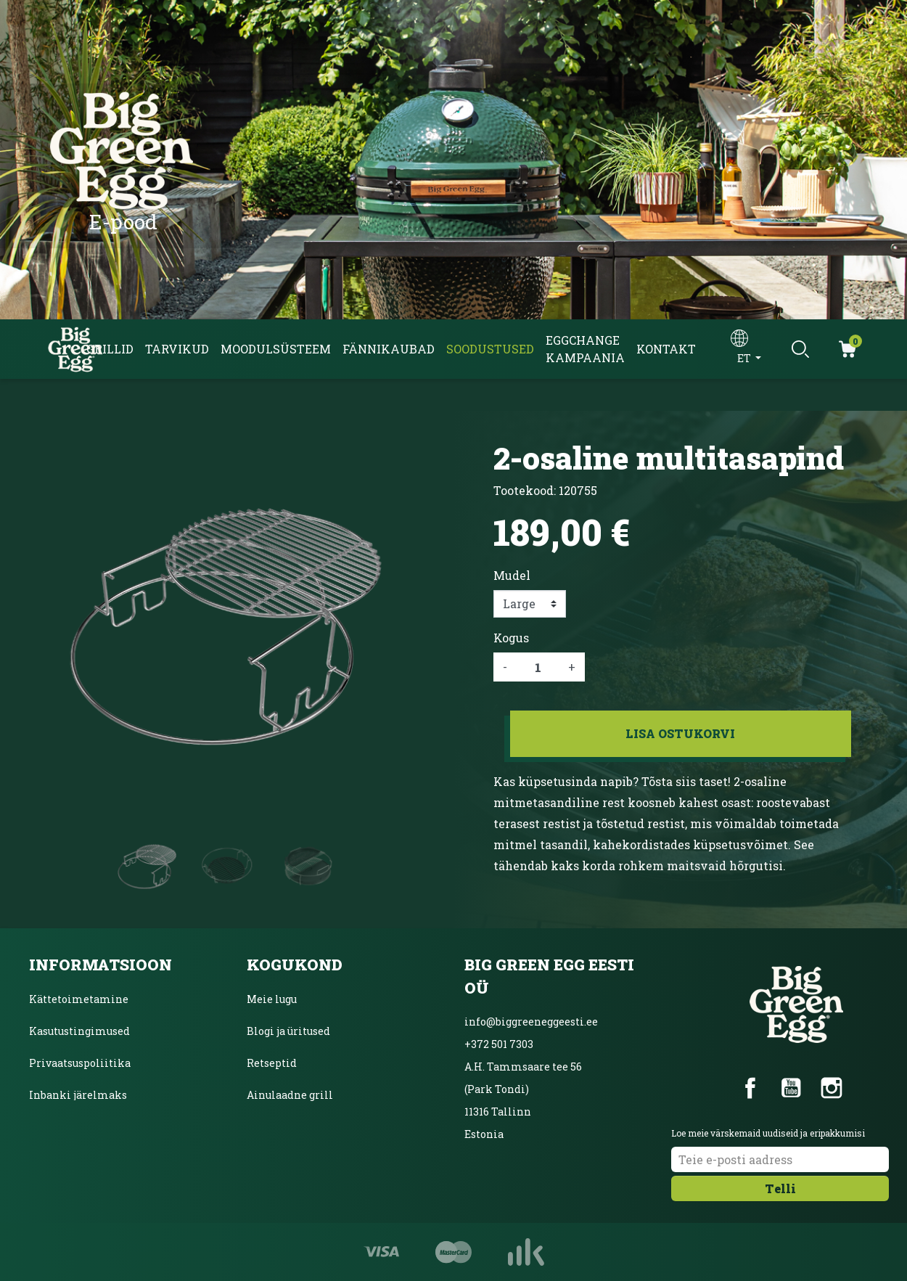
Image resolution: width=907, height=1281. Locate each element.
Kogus (511, 637)
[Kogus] (537, 667)
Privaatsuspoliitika (80, 1063)
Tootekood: (524, 490)
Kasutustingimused (79, 1031)
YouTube (790, 1087)
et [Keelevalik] (745, 358)
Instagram (831, 1087)
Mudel (511, 575)
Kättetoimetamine (78, 999)
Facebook (750, 1087)
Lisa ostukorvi (680, 733)
